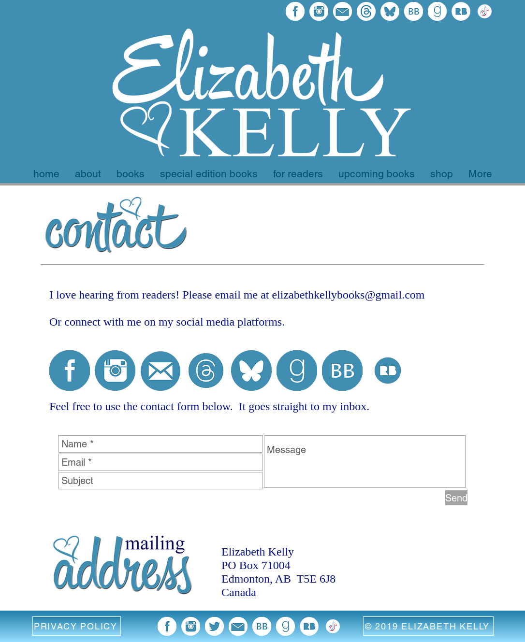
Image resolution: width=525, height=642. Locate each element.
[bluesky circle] (251, 370)
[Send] (456, 497)
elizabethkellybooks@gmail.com (348, 294)
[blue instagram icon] (318, 11)
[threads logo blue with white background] (206, 370)
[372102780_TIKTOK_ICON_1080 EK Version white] (484, 11)
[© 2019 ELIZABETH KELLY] (428, 626)
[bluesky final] (389, 11)
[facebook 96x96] (295, 11)
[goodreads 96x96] (437, 11)
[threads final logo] (366, 11)
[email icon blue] (160, 370)
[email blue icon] (342, 11)
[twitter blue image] (214, 626)
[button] (76, 626)
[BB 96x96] (413, 11)
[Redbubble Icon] (461, 11)
